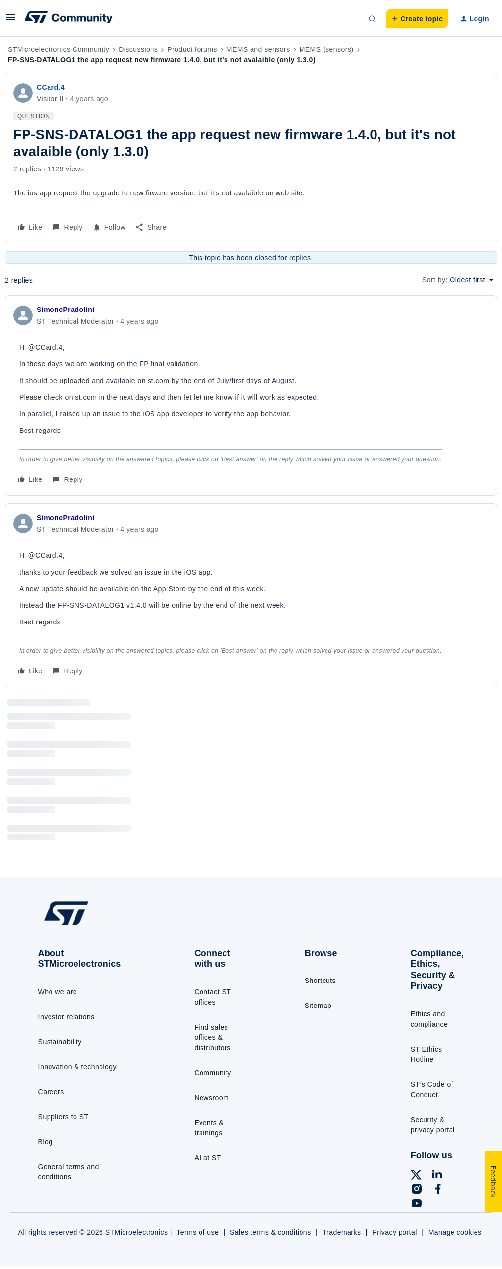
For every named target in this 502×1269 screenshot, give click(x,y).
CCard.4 (51, 87)
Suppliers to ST (63, 1117)
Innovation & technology (77, 1067)
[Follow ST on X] (416, 1176)
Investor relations (66, 1017)
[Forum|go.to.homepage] (69, 19)
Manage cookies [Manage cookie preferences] (455, 1232)
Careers (51, 1092)
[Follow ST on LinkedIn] (437, 1175)
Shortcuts (320, 980)
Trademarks (341, 1232)
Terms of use (197, 1232)
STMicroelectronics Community (58, 49)
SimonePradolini (66, 309)
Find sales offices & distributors (213, 1037)
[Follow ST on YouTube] (417, 1204)
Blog (45, 1142)
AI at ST (208, 1158)
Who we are (57, 992)
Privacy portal (394, 1232)
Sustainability (60, 1042)
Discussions (138, 49)
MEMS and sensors (258, 49)
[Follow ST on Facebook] (438, 1190)
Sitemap (318, 1005)
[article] (251, 395)
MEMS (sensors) (327, 49)
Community (213, 1073)
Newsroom (212, 1097)
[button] (11, 20)
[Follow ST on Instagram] (417, 1190)
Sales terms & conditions (270, 1232)
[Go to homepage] (88, 924)
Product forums (192, 49)
